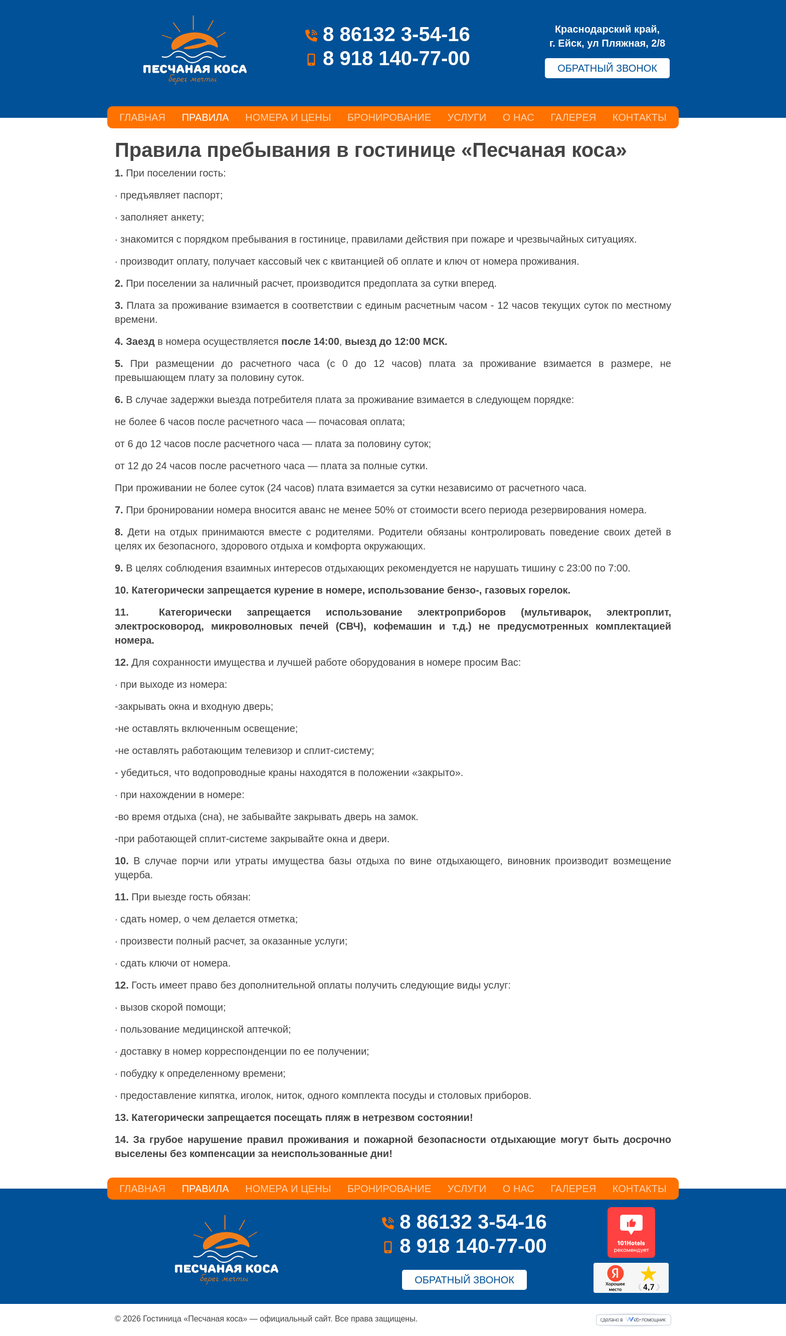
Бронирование (389, 117)
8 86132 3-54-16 (387, 34)
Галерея (573, 117)
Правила (205, 117)
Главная (142, 117)
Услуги (467, 117)
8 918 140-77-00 (387, 58)
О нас (518, 117)
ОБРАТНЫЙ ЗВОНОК (607, 68)
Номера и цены (288, 117)
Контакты (640, 117)
